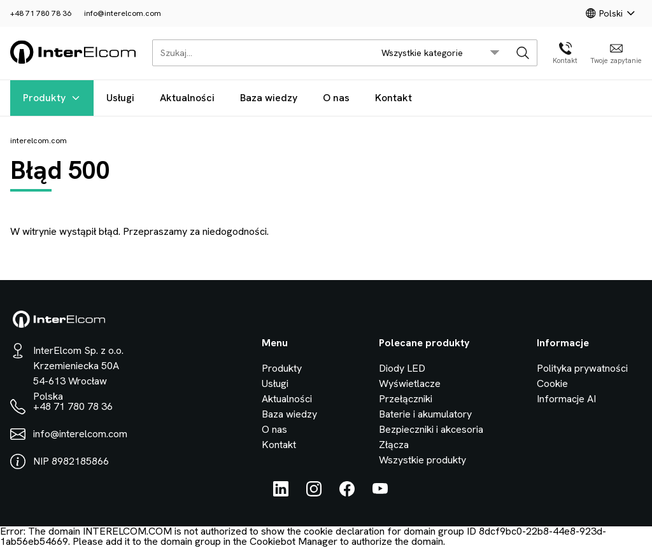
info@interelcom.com (122, 13)
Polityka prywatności (582, 368)
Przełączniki (405, 398)
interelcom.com (38, 141)
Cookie (552, 383)
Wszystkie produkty (422, 460)
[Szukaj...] (259, 53)
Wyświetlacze (410, 383)
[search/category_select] (440, 53)
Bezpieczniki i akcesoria (431, 429)
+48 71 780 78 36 (40, 13)
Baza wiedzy (268, 97)
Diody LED (402, 368)
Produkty (52, 97)
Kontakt (393, 97)
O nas (336, 97)
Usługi (120, 97)
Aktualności (187, 97)
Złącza (394, 444)
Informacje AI (566, 398)
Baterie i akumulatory (425, 414)
